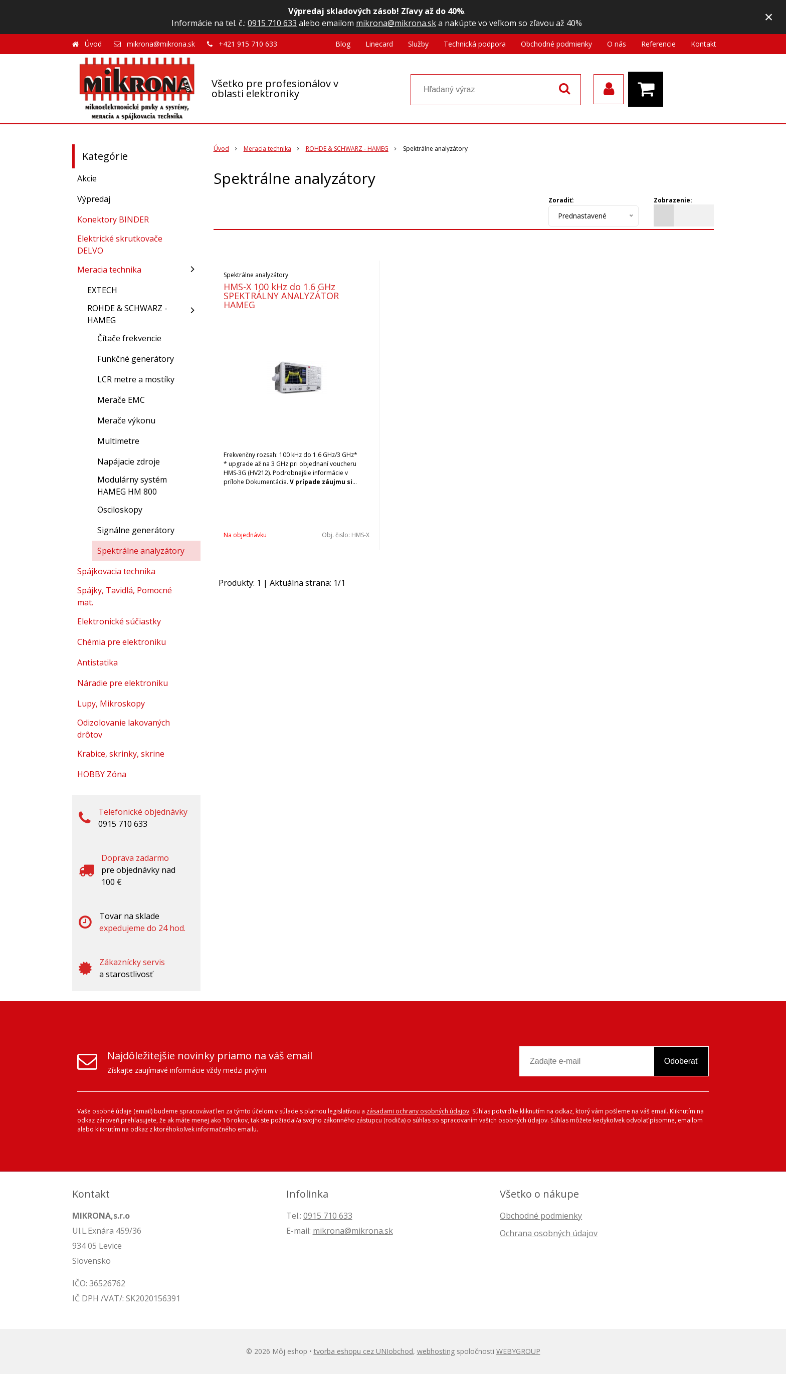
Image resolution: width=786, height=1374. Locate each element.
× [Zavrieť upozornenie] (768, 17)
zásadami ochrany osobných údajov (417, 1111)
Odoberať (681, 1061)
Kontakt (703, 44)
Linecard (379, 44)
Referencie (658, 44)
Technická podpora (475, 44)
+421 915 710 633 (248, 44)
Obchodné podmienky (556, 44)
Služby (418, 44)
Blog (342, 44)
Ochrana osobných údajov (549, 1233)
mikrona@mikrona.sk (396, 23)
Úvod (93, 44)
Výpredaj (93, 198)
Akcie (87, 178)
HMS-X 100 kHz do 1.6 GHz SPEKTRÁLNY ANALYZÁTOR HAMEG (281, 296)
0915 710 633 (272, 23)
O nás (616, 44)
